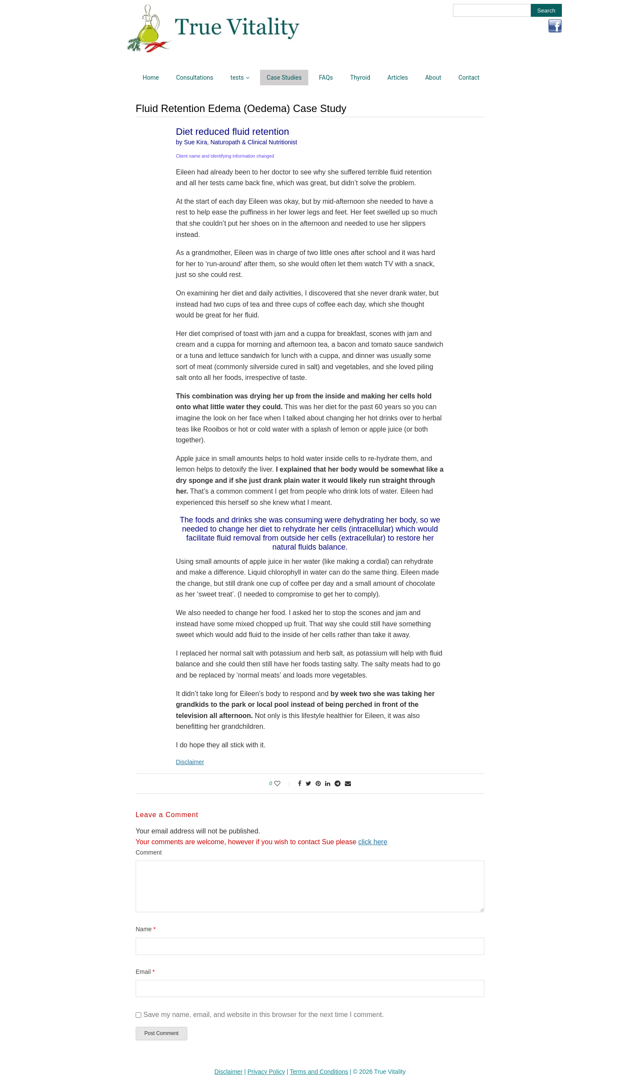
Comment (149, 852)
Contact (469, 77)
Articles (398, 77)
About (433, 77)
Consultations (194, 77)
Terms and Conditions (319, 1071)
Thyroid (360, 77)
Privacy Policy (266, 1071)
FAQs (326, 77)
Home (151, 77)
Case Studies (284, 77)
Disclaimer (190, 762)
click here (373, 842)
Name (146, 929)
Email (145, 971)
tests (237, 77)
